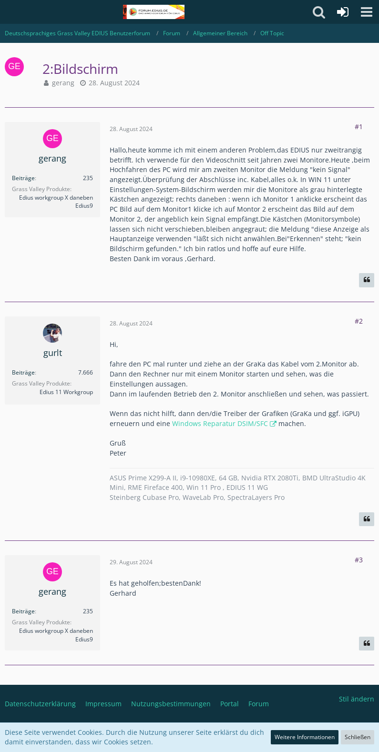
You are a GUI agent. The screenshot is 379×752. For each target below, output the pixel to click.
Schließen (357, 737)
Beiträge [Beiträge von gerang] (23, 178)
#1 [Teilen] (359, 126)
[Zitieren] (366, 280)
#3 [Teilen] (359, 559)
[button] (366, 11)
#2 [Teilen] (359, 320)
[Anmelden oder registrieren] (342, 11)
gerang (63, 82)
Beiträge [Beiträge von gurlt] (23, 372)
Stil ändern (356, 698)
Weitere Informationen (305, 737)
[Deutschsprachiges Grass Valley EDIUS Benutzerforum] (153, 11)
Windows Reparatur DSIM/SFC (220, 423)
